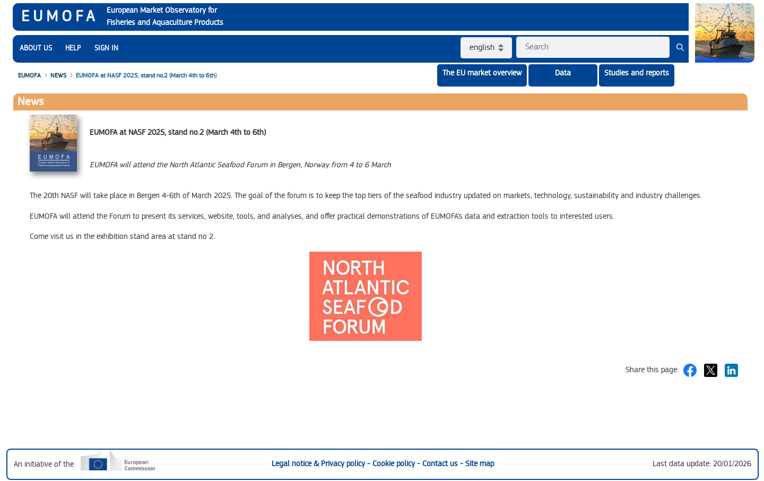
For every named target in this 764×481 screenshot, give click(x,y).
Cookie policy (394, 463)
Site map (479, 463)
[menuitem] (36, 48)
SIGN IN (106, 48)
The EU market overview (482, 73)
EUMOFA (59, 16)
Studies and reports (636, 73)
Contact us (441, 463)
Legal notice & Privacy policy (319, 463)
